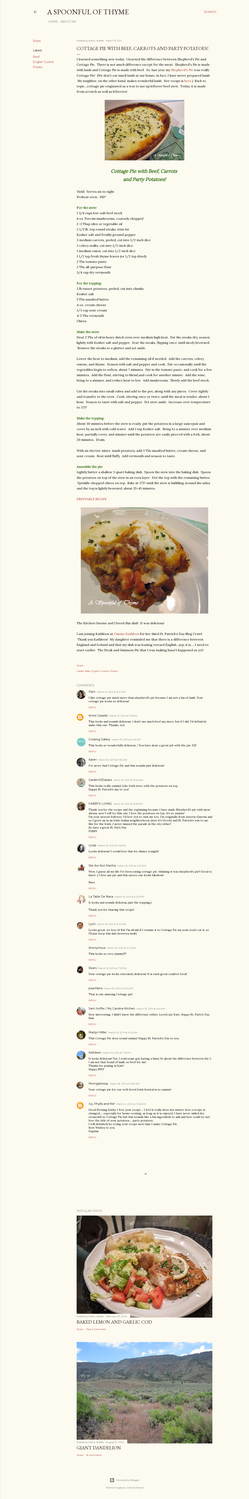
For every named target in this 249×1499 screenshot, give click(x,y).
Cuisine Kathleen (126, 634)
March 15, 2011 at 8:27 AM (111, 691)
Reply (92, 707)
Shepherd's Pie (182, 70)
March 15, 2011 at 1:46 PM (112, 845)
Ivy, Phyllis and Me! (102, 1104)
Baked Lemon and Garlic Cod (114, 1322)
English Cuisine (43, 62)
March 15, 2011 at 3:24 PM (111, 924)
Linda (92, 845)
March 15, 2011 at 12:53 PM (128, 803)
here (187, 81)
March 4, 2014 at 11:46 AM (131, 1103)
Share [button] (37, 41)
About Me (67, 21)
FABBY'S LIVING (100, 803)
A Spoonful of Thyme (88, 11)
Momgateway (98, 1083)
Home (52, 21)
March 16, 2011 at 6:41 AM (151, 1008)
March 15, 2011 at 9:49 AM (126, 739)
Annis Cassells (98, 715)
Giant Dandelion (99, 1448)
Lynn (92, 924)
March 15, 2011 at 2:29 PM (131, 865)
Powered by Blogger (125, 1480)
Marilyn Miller (98, 1032)
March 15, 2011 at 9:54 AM (112, 759)
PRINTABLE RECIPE (92, 499)
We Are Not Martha (102, 865)
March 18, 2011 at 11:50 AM (124, 1083)
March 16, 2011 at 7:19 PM (117, 1052)
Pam (92, 692)
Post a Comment (96, 1329)
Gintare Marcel (135, 1487)
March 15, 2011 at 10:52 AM (128, 779)
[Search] (210, 12)
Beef (36, 57)
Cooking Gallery (99, 739)
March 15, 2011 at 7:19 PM (112, 968)
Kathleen (95, 1052)
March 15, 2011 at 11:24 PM (118, 988)
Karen (93, 759)
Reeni (93, 968)
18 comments (94, 1455)
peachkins (96, 988)
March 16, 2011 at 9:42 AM (122, 1032)
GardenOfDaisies (100, 780)
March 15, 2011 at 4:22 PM (121, 947)
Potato (38, 67)
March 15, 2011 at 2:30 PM (129, 896)
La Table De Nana (101, 896)
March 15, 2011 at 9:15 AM (123, 715)
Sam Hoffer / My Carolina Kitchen (112, 1008)
